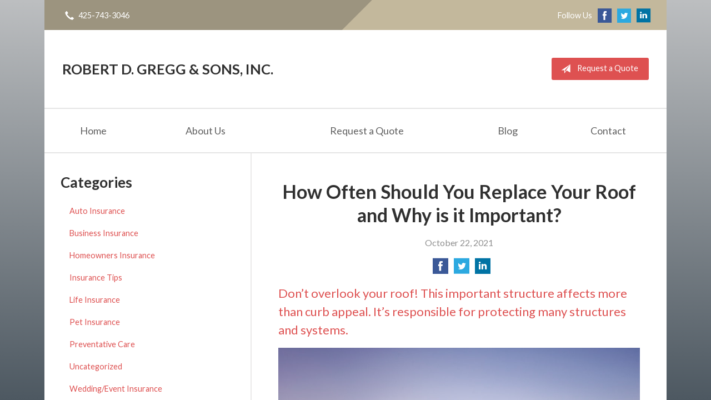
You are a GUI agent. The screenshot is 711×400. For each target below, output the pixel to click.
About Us (206, 130)
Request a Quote (597, 69)
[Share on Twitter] (461, 269)
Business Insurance (103, 233)
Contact (608, 130)
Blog (508, 130)
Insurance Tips (95, 277)
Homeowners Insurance (112, 255)
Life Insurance (94, 299)
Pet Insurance (94, 322)
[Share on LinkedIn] (482, 269)
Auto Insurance (97, 211)
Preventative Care (102, 344)
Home (93, 130)
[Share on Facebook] (440, 269)
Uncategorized (95, 366)
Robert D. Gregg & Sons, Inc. (167, 69)
